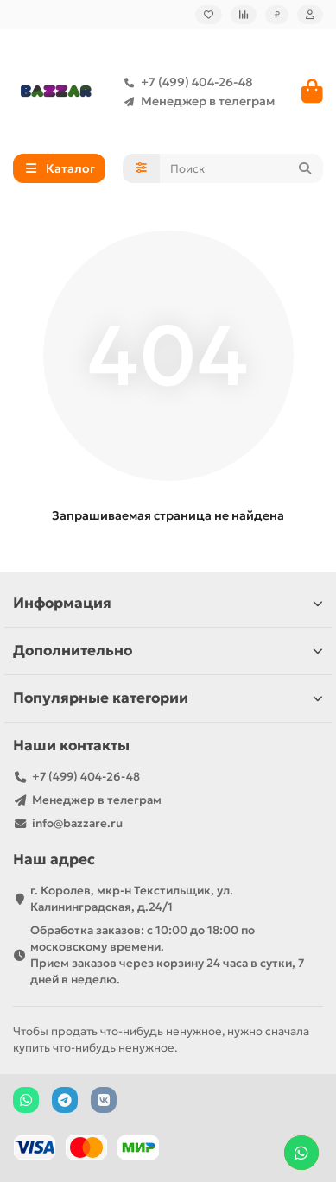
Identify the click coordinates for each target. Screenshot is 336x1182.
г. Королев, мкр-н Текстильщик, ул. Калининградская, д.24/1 (131, 898)
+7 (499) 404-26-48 (185, 82)
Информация (168, 603)
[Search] (242, 168)
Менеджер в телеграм (196, 101)
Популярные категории (168, 698)
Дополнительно (168, 651)
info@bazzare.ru (77, 823)
